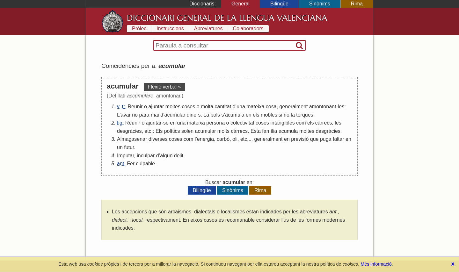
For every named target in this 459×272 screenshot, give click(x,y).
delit (178, 155)
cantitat (223, 106)
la (293, 115)
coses (188, 106)
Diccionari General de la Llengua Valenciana (227, 18)
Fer (131, 163)
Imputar (125, 155)
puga (326, 139)
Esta (256, 131)
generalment (293, 106)
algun (166, 155)
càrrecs (323, 122)
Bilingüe (279, 3)
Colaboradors (248, 28)
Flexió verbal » (164, 86)
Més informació (376, 264)
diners (194, 115)
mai (155, 115)
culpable (145, 163)
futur (129, 147)
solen (187, 131)
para (144, 115)
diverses (158, 139)
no (135, 115)
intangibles (282, 122)
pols (215, 115)
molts (223, 131)
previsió (300, 139)
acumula (234, 115)
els (256, 115)
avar (126, 115)
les (341, 106)
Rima (357, 3)
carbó (223, 139)
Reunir (135, 106)
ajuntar (156, 106)
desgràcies (129, 131)
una (241, 106)
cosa (271, 106)
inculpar (146, 155)
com (301, 122)
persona (215, 122)
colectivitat (242, 122)
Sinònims (319, 3)
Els (159, 131)
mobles (269, 115)
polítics (172, 131)
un (120, 147)
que (314, 139)
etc (147, 131)
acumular (175, 115)
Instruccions (170, 28)
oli (234, 139)
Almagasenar (132, 139)
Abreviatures (208, 28)
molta (207, 106)
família (269, 131)
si (280, 115)
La (206, 115)
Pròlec (139, 28)
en (248, 115)
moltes (172, 106)
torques (304, 115)
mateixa (255, 106)
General (240, 3)
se (166, 122)
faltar (338, 139)
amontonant (322, 106)
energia (205, 139)
